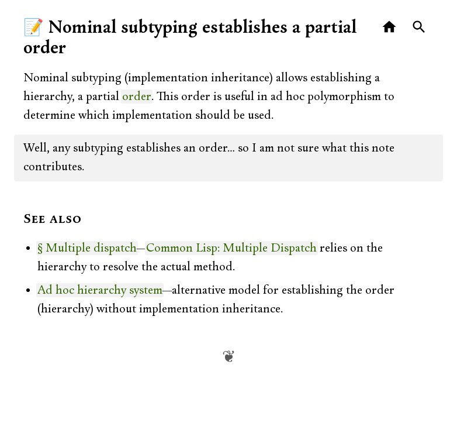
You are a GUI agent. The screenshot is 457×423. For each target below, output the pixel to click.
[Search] (419, 27)
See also (52, 219)
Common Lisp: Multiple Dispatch (231, 248)
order (136, 97)
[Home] (389, 27)
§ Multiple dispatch (87, 248)
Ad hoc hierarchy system (99, 290)
